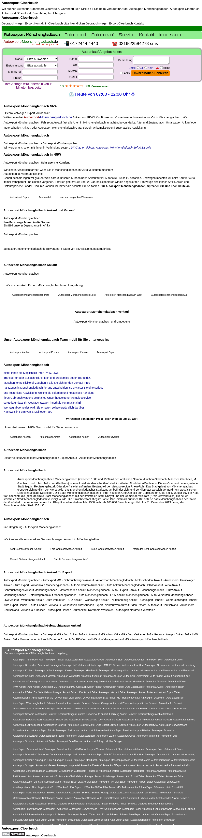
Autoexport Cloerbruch (20, 3)
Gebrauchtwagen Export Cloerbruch (109, 23)
